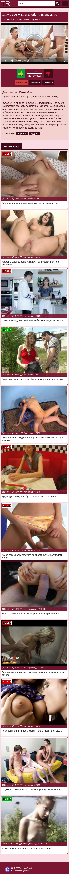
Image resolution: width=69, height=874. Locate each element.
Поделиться (48, 82)
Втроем (22, 133)
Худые (34, 133)
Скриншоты (35, 82)
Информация (21, 82)
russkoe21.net (26, 868)
